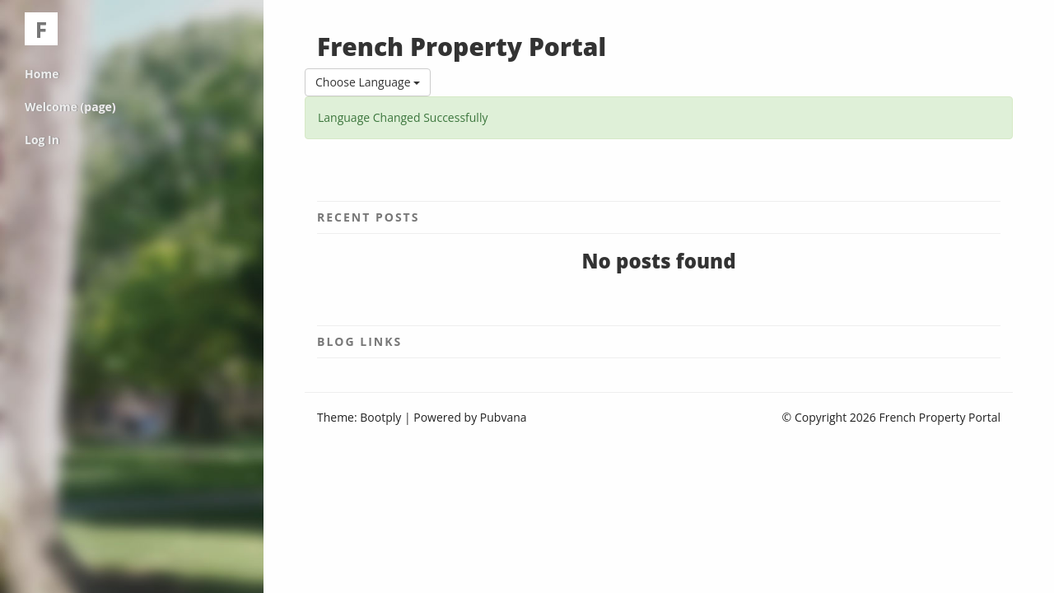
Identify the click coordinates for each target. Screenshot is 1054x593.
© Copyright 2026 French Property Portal (891, 417)
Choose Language (367, 82)
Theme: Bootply (359, 417)
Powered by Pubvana (469, 417)
